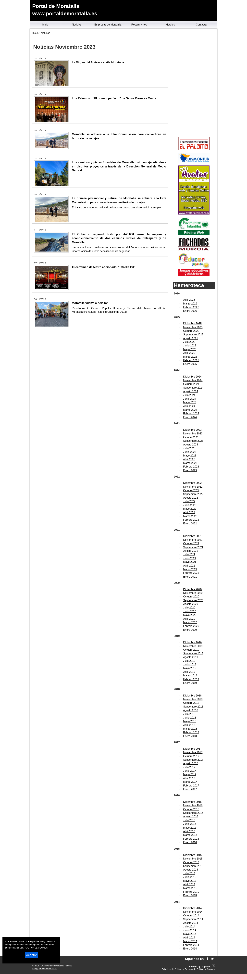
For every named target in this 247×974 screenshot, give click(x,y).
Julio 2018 (189, 714)
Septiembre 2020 (193, 600)
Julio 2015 (189, 873)
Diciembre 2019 (192, 642)
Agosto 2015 (190, 869)
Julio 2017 (189, 767)
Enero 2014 (190, 948)
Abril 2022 (189, 512)
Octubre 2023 (191, 437)
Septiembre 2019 (193, 653)
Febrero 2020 (191, 626)
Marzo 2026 (190, 303)
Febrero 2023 (191, 466)
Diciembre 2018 (192, 695)
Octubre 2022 (191, 490)
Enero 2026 (190, 310)
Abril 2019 (189, 671)
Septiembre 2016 (193, 812)
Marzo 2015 (190, 888)
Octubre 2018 (191, 702)
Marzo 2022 (190, 516)
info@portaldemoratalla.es (44, 968)
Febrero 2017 (191, 785)
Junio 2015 (189, 877)
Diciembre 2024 (192, 376)
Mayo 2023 (189, 455)
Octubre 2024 (191, 384)
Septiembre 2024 (193, 387)
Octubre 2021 (191, 543)
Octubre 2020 (191, 596)
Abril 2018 (189, 725)
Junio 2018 (189, 717)
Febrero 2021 (191, 572)
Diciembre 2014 (192, 908)
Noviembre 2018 (192, 699)
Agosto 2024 (190, 391)
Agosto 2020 (190, 604)
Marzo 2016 (190, 835)
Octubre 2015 (191, 862)
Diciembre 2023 (192, 429)
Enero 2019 (190, 683)
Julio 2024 (189, 395)
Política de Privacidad (184, 969)
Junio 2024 (189, 398)
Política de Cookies (206, 969)
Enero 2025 (190, 364)
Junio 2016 (189, 823)
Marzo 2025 (190, 356)
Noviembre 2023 (192, 433)
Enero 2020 (190, 629)
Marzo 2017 (190, 781)
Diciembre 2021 (192, 536)
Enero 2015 (190, 895)
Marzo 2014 (190, 941)
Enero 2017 (190, 789)
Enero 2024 (190, 417)
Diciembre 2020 (192, 589)
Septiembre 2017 (193, 759)
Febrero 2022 (191, 519)
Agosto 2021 (190, 550)
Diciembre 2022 (192, 482)
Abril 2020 (189, 618)
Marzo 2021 (190, 569)
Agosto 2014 (190, 923)
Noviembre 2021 (192, 539)
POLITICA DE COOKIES (36, 948)
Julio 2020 (189, 607)
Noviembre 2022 (192, 486)
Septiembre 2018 (193, 706)
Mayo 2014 (189, 934)
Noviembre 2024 (192, 380)
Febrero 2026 (191, 307)
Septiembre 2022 (193, 494)
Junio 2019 (189, 664)
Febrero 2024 (191, 413)
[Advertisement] (194, 83)
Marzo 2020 (190, 622)
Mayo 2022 (189, 508)
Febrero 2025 (191, 360)
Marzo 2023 (190, 463)
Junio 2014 (189, 930)
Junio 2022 (189, 505)
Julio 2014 (189, 926)
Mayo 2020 (189, 615)
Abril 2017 (189, 778)
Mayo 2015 (189, 880)
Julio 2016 (189, 820)
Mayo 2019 (189, 668)
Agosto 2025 (190, 338)
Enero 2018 (190, 736)
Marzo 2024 (190, 409)
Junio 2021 (189, 558)
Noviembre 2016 (192, 805)
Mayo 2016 (189, 827)
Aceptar (31, 955)
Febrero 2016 (191, 838)
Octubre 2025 (191, 330)
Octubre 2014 (191, 915)
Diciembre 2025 (192, 323)
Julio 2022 (189, 501)
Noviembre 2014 (192, 911)
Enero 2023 (190, 470)
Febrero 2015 (191, 891)
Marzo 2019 (190, 675)
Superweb (206, 966)
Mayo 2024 (189, 402)
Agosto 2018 (190, 710)
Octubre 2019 (191, 649)
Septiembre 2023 (193, 440)
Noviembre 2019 (192, 646)
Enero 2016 (190, 842)
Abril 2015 (189, 884)
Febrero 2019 (191, 679)
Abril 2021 (189, 565)
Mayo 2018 (189, 721)
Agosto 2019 (190, 657)
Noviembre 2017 (192, 752)
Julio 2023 (189, 448)
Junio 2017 (189, 770)
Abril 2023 (189, 459)
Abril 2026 (189, 299)
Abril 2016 (189, 831)
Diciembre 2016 (192, 801)
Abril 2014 (189, 937)
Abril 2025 (189, 353)
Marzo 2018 (190, 728)
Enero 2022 (190, 523)
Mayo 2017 (189, 774)
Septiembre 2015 (193, 866)
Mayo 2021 (189, 561)
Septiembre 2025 (193, 334)
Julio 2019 (189, 660)
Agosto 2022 (190, 497)
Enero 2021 (190, 576)
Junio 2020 (189, 611)
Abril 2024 (189, 406)
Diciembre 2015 (192, 855)
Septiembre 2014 (193, 919)
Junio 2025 (189, 345)
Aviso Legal (167, 969)
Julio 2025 (189, 342)
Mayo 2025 (189, 349)
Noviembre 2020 (192, 593)
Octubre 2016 (191, 809)
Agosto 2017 (190, 763)
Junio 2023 (189, 452)
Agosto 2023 (190, 444)
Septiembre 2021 (193, 547)
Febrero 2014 (191, 945)
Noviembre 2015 (192, 858)
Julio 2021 (189, 554)
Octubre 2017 (191, 756)
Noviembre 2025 (192, 327)
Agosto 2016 (190, 816)
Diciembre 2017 (192, 748)
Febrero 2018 (191, 732)
